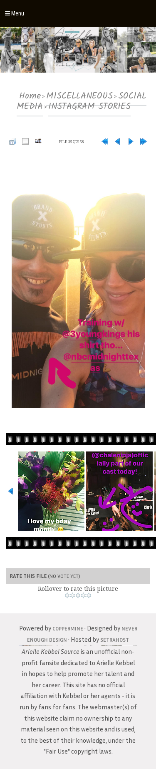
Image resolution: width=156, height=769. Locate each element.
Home (30, 96)
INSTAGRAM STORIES (89, 106)
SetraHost (114, 639)
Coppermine (67, 628)
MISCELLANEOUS (79, 96)
